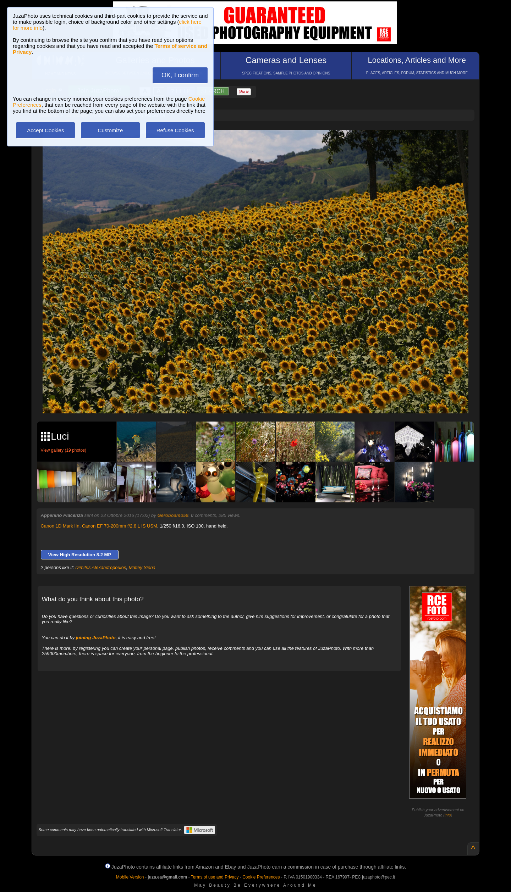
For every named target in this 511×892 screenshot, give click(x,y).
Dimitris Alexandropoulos (100, 567)
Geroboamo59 (172, 515)
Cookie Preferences (261, 877)
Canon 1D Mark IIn (60, 526)
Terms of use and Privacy (215, 877)
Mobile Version (130, 877)
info (448, 815)
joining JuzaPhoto (96, 637)
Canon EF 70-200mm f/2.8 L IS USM (119, 526)
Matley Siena (142, 567)
